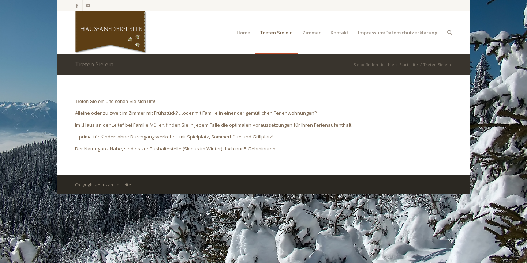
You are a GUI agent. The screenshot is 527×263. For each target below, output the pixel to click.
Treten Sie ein (94, 64)
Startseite (408, 64)
